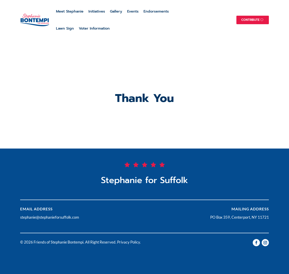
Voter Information (94, 28)
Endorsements (156, 11)
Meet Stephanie (69, 11)
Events (133, 11)
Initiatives (96, 11)
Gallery (116, 11)
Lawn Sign (65, 28)
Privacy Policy (128, 242)
